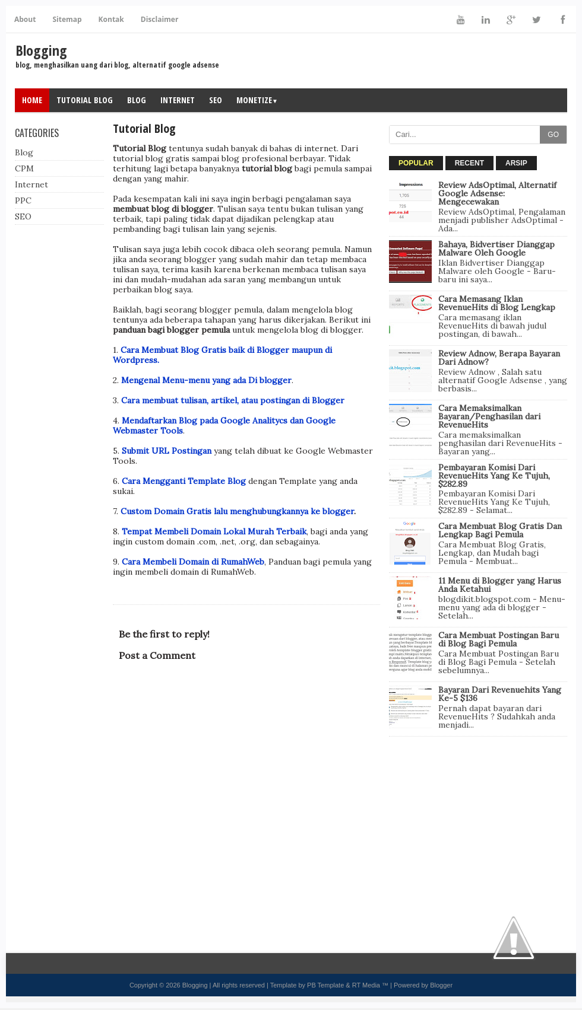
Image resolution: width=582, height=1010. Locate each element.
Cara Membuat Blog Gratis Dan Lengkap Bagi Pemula (500, 530)
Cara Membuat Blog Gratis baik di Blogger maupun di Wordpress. (222, 355)
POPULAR (416, 163)
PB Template (325, 985)
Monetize (257, 100)
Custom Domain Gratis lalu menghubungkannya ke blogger (237, 511)
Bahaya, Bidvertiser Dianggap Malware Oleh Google (496, 248)
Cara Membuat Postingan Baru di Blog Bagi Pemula (498, 639)
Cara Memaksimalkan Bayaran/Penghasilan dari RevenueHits (489, 416)
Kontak (111, 19)
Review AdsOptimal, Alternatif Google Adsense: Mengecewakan (497, 193)
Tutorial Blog (84, 100)
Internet (177, 100)
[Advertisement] (478, 822)
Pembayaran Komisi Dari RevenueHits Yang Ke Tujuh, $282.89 (494, 475)
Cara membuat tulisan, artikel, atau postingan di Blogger (232, 400)
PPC (23, 200)
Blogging (41, 50)
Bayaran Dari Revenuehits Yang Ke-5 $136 (499, 693)
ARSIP (516, 163)
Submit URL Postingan (168, 450)
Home (32, 100)
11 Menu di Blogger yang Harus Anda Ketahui (499, 584)
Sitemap (66, 19)
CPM (24, 168)
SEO (215, 100)
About (25, 19)
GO (553, 134)
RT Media (366, 985)
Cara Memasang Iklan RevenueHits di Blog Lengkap (496, 303)
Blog (136, 100)
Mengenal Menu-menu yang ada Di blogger (206, 380)
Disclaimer (160, 19)
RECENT (469, 163)
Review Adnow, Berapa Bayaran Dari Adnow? (499, 357)
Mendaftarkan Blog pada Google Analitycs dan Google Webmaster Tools (224, 425)
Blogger (441, 985)
